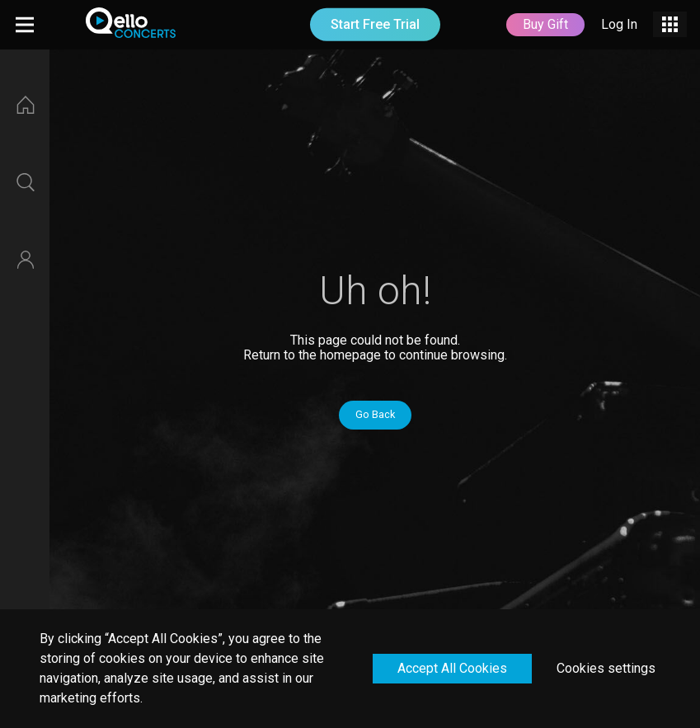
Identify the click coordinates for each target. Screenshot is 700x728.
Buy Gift (545, 24)
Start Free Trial (375, 24)
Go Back (375, 414)
